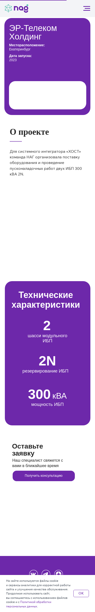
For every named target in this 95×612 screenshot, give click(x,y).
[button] (44, 476)
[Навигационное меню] (86, 8)
